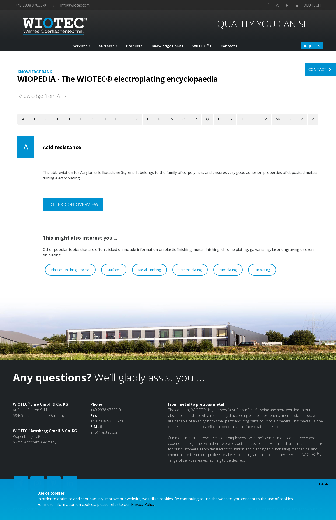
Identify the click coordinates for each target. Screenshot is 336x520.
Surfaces (107, 45)
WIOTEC (200, 45)
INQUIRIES (312, 46)
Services (80, 45)
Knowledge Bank (166, 45)
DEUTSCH (312, 5)
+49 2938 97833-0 (30, 5)
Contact (227, 45)
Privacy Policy (142, 504)
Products (134, 45)
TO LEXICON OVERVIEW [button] (73, 204)
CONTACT (320, 69)
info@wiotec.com (75, 5)
